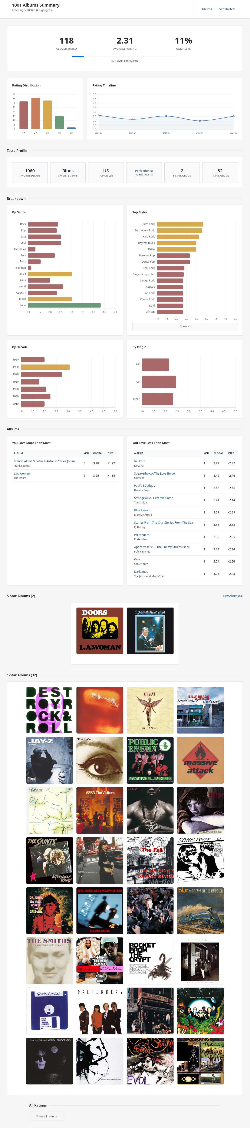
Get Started (227, 9)
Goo (137, 559)
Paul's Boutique (144, 485)
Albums (206, 9)
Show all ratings (46, 1116)
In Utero (139, 461)
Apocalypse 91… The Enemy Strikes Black (162, 547)
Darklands (141, 572)
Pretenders (141, 535)
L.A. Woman (22, 473)
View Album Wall (233, 596)
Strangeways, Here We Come (153, 498)
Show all (185, 326)
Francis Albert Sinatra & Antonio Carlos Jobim (44, 461)
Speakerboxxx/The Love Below (154, 473)
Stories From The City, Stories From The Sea (163, 522)
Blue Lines (141, 510)
